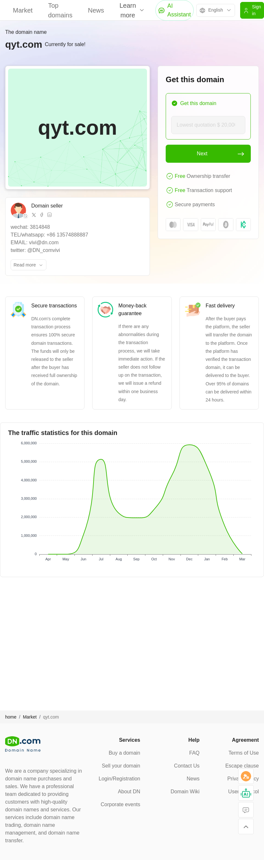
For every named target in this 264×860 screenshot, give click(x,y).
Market (23, 10)
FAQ (194, 753)
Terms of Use (244, 753)
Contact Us (187, 765)
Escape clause (242, 765)
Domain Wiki (185, 791)
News (96, 10)
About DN (129, 791)
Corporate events (120, 804)
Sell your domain (121, 765)
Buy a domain (124, 753)
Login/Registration (119, 778)
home (10, 717)
